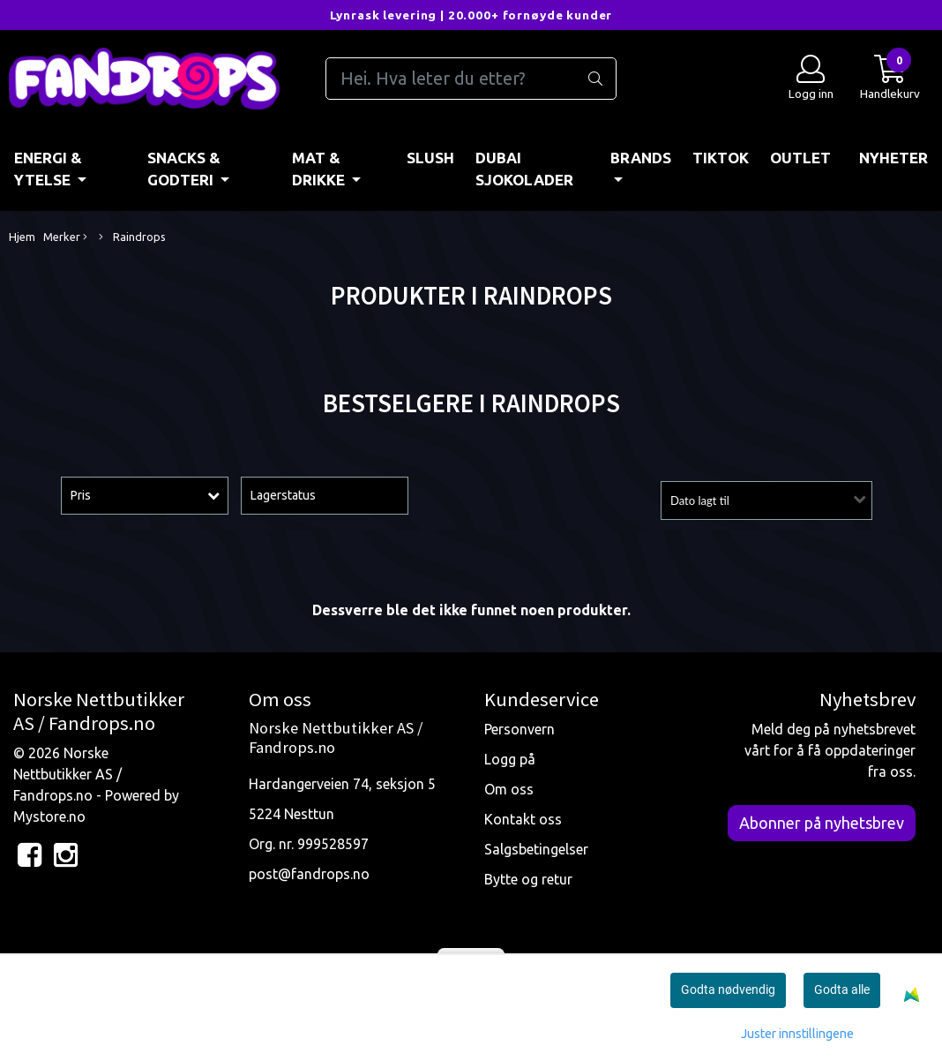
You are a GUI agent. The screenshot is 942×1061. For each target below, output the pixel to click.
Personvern (519, 729)
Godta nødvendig (728, 989)
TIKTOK (720, 157)
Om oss (509, 789)
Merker (65, 237)
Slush (430, 157)
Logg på (509, 759)
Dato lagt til (699, 500)
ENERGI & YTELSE (48, 169)
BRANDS (640, 157)
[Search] (470, 78)
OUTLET (800, 157)
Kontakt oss (523, 819)
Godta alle (842, 989)
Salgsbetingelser (536, 849)
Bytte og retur (528, 879)
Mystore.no (49, 816)
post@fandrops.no (309, 874)
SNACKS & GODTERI (184, 169)
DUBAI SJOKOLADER (524, 169)
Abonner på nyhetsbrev (821, 822)
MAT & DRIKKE (320, 169)
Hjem (22, 236)
